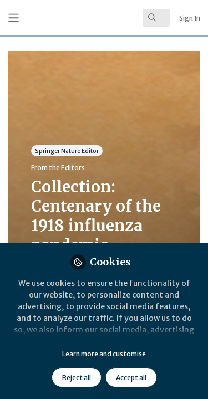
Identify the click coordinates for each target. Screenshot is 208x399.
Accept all (131, 378)
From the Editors (58, 167)
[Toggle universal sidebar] (13, 18)
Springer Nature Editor (67, 150)
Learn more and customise (104, 354)
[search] (156, 18)
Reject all (76, 378)
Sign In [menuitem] (189, 18)
